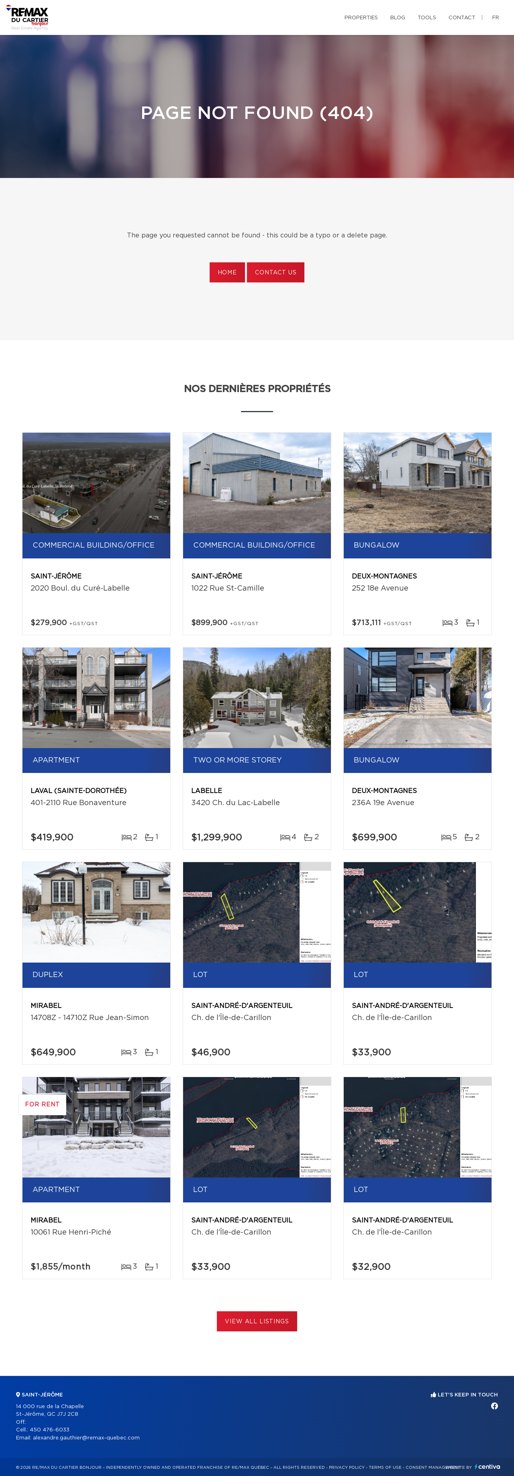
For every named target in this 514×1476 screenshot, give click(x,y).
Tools (427, 17)
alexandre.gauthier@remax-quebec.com (86, 1438)
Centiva (487, 1466)
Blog (397, 17)
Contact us (275, 273)
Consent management (433, 1468)
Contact (462, 17)
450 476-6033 (49, 1430)
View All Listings (257, 1322)
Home (227, 273)
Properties (361, 17)
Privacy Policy (347, 1468)
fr (495, 17)
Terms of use (385, 1468)
